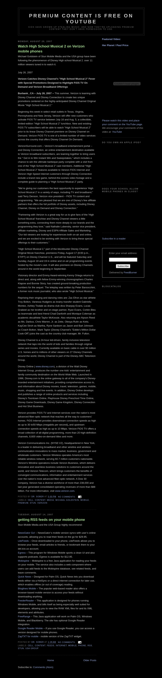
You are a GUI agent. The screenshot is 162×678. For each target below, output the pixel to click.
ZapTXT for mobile (28, 636)
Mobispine (23, 560)
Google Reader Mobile (30, 628)
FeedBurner (130, 272)
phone (82, 646)
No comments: (67, 497)
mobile (85, 500)
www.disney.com (44, 366)
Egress (22, 552)
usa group (32, 648)
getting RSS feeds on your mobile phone (51, 520)
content (40, 500)
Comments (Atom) (43, 667)
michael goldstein (67, 500)
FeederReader (26, 600)
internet (61, 646)
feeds (50, 646)
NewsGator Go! (26, 532)
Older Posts (89, 660)
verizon (42, 503)
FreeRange (24, 616)
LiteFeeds (23, 540)
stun (33, 503)
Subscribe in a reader (114, 238)
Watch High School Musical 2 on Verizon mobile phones (51, 48)
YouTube (117, 131)
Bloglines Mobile (27, 588)
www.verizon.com (64, 490)
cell (30, 500)
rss (90, 646)
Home (50, 660)
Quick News (24, 576)
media (50, 500)
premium (23, 503)
